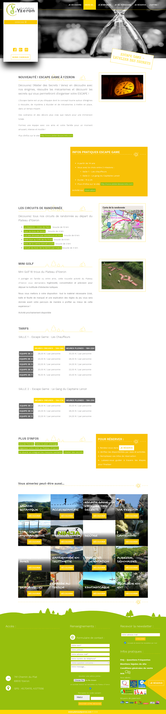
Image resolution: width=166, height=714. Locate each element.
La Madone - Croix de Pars (37, 227)
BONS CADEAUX (20, 57)
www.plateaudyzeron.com (79, 712)
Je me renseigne (123, 5)
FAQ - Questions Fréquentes (135, 660)
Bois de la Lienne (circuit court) (39, 243)
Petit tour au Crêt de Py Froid (38, 239)
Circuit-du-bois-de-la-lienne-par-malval (43, 248)
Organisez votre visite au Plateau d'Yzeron (38, 448)
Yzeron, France (20, 36)
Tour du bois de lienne (34, 231)
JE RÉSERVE (126, 448)
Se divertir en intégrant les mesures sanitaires (40, 452)
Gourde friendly (26, 444)
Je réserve (140, 5)
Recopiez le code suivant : (90, 693)
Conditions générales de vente (136, 668)
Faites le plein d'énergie (46, 444)
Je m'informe (104, 5)
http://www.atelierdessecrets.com (56, 135)
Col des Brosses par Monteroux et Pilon (43, 235)
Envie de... (90, 5)
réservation (90, 190)
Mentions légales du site (133, 664)
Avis (125, 673)
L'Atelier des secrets (73, 452)
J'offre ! (153, 5)
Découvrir (34, 516)
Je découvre (74, 5)
